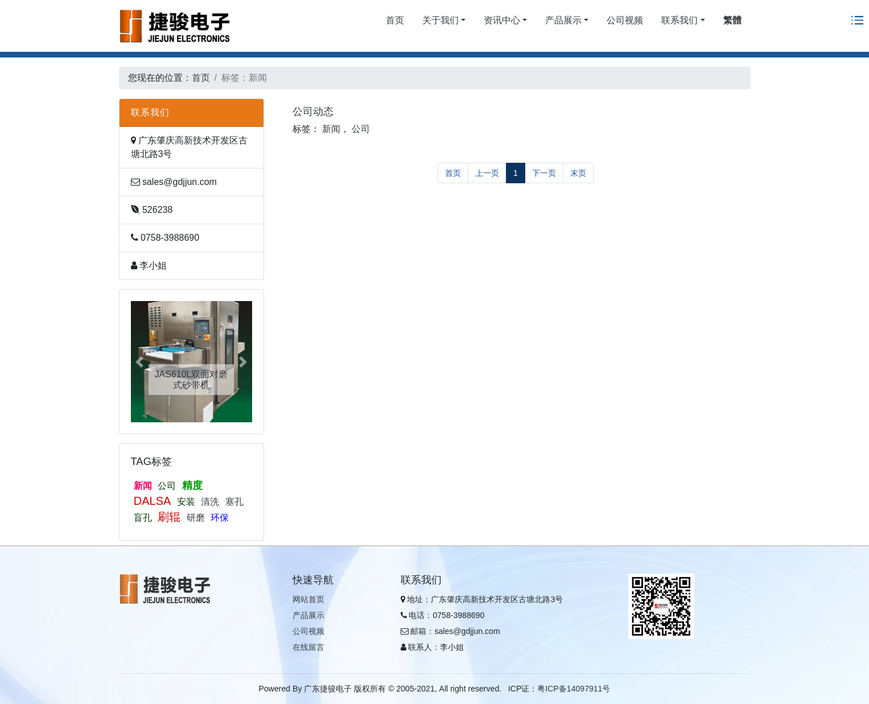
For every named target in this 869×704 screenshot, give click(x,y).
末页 (578, 173)
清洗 (210, 502)
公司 (167, 486)
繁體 (732, 20)
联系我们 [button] (679, 20)
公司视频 (625, 20)
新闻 (143, 486)
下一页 (544, 173)
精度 (192, 485)
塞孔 (234, 502)
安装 (186, 502)
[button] (140, 361)
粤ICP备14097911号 (573, 688)
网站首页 (308, 599)
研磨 (196, 517)
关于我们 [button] (440, 20)
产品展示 (308, 615)
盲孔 (143, 517)
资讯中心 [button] (502, 20)
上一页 (487, 173)
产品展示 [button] (563, 20)
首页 (395, 20)
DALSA (152, 501)
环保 (220, 517)
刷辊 (169, 516)
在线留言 (308, 647)
